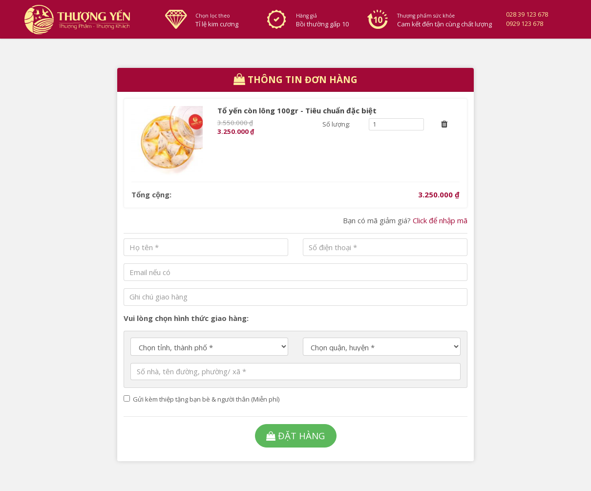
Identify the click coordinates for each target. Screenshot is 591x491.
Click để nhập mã (440, 220)
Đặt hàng (295, 435)
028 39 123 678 (527, 14)
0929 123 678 (524, 23)
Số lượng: (336, 124)
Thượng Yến (86, 19)
